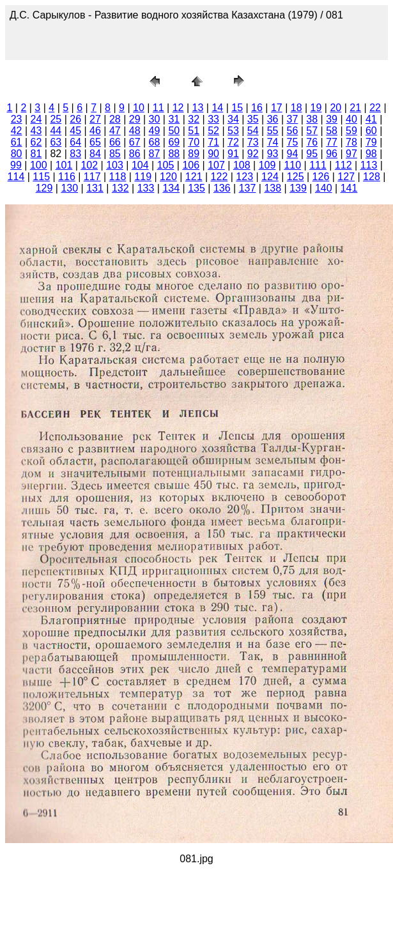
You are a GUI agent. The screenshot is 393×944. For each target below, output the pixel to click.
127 (346, 176)
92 (253, 153)
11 (158, 107)
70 (193, 142)
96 (331, 153)
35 (253, 119)
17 (276, 107)
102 (89, 165)
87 (154, 153)
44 (55, 130)
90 (213, 153)
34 (233, 119)
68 (154, 142)
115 (41, 176)
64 (75, 142)
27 (95, 119)
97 (351, 153)
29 (135, 119)
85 (115, 153)
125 (295, 176)
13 (198, 107)
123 (244, 176)
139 (298, 188)
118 (118, 176)
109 (267, 165)
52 (213, 130)
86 (135, 153)
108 (241, 165)
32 (193, 119)
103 (114, 165)
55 (273, 130)
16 (257, 107)
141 (349, 188)
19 (316, 107)
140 (323, 188)
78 (351, 142)
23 (16, 119)
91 (233, 153)
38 (312, 119)
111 (318, 165)
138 (272, 188)
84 (95, 153)
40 (351, 119)
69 (174, 142)
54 (253, 130)
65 (95, 142)
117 (92, 176)
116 (66, 176)
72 (233, 142)
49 (154, 130)
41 (371, 119)
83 (75, 153)
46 (95, 130)
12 (178, 107)
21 (355, 107)
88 (174, 153)
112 (343, 165)
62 (36, 142)
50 (174, 130)
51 (193, 130)
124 (270, 176)
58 (331, 130)
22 (375, 107)
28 (115, 119)
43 (36, 130)
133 (146, 188)
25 (55, 119)
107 (216, 165)
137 (247, 188)
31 (174, 119)
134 (171, 188)
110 (292, 165)
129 (44, 188)
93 (273, 153)
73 (253, 142)
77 (331, 142)
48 (135, 130)
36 (273, 119)
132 (120, 188)
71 (213, 142)
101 (64, 165)
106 (190, 165)
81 (36, 153)
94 (292, 153)
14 (217, 107)
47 (115, 130)
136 (222, 188)
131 (95, 188)
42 (16, 130)
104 (140, 165)
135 (196, 188)
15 (237, 107)
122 (219, 176)
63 (55, 142)
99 (16, 165)
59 (351, 130)
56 (292, 130)
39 (331, 119)
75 (292, 142)
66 (115, 142)
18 (296, 107)
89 (193, 153)
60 (371, 130)
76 (312, 142)
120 (168, 176)
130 (69, 188)
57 (312, 130)
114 (16, 176)
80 (16, 153)
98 (371, 153)
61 (16, 142)
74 (273, 142)
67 (135, 142)
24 (36, 119)
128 (371, 176)
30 (154, 119)
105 (165, 165)
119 (142, 176)
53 (233, 130)
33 (213, 119)
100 (38, 165)
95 (312, 153)
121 (194, 176)
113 (369, 165)
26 (75, 119)
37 (292, 119)
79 (371, 142)
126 (321, 176)
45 (75, 130)
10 (138, 107)
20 (335, 107)
